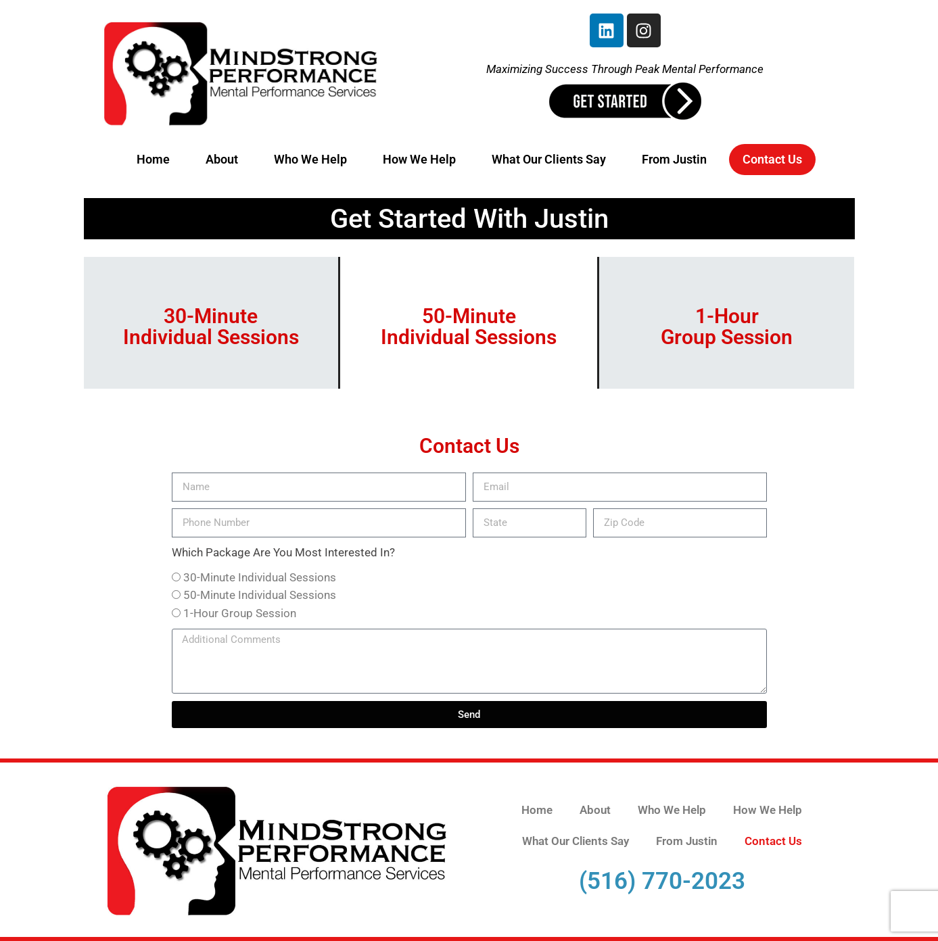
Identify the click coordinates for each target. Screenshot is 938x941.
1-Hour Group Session (239, 613)
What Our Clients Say (549, 159)
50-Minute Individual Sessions (259, 595)
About (222, 159)
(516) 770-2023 (662, 881)
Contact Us (772, 159)
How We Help (419, 159)
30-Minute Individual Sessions (259, 577)
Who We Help (310, 159)
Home (153, 159)
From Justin (674, 159)
